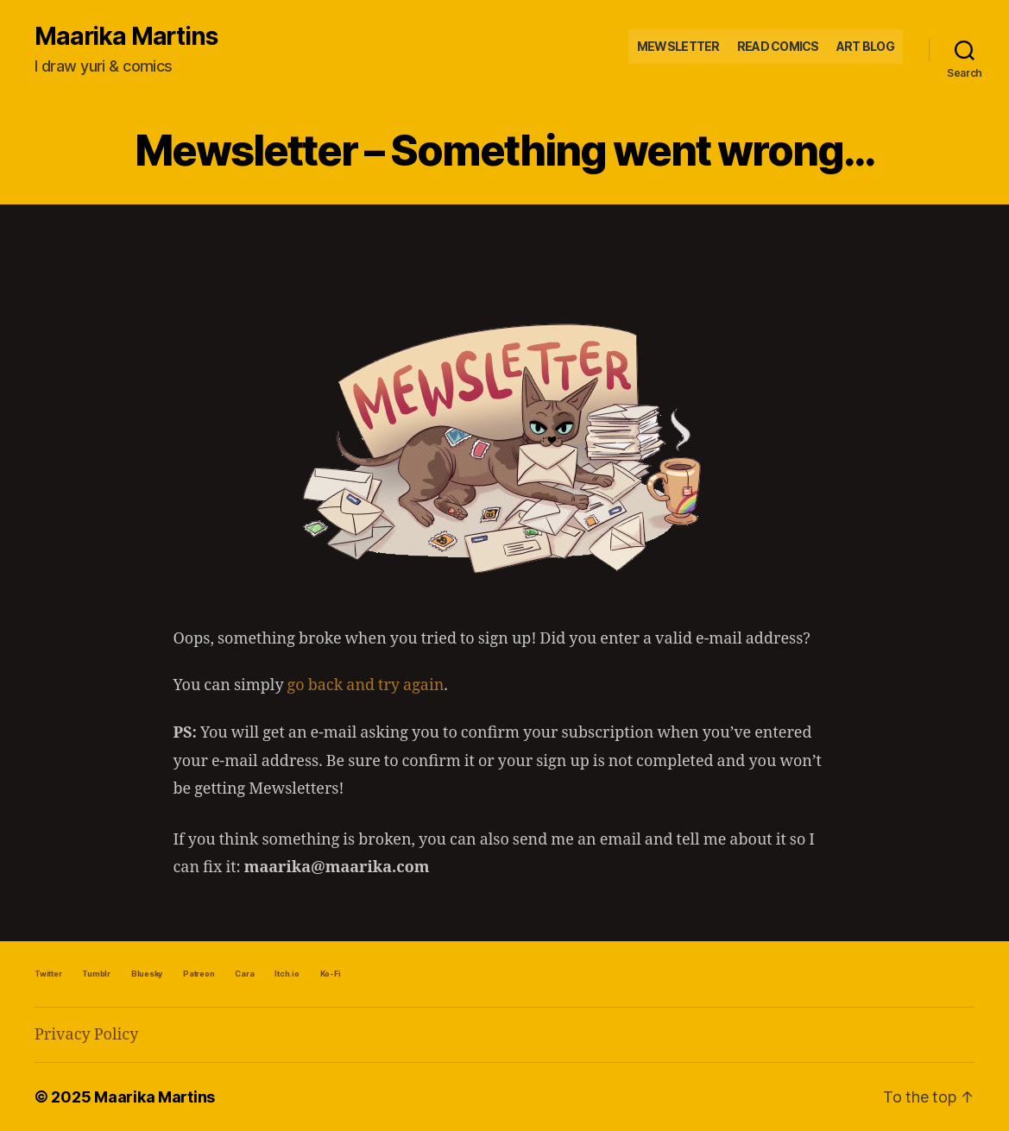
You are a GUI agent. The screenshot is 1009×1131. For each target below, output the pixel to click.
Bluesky (146, 973)
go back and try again (366, 685)
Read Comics (778, 46)
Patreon (198, 973)
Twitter (48, 973)
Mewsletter (678, 46)
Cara (244, 973)
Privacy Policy (86, 1035)
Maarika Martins (126, 36)
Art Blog (865, 46)
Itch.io (286, 973)
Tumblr (96, 973)
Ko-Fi (330, 973)
